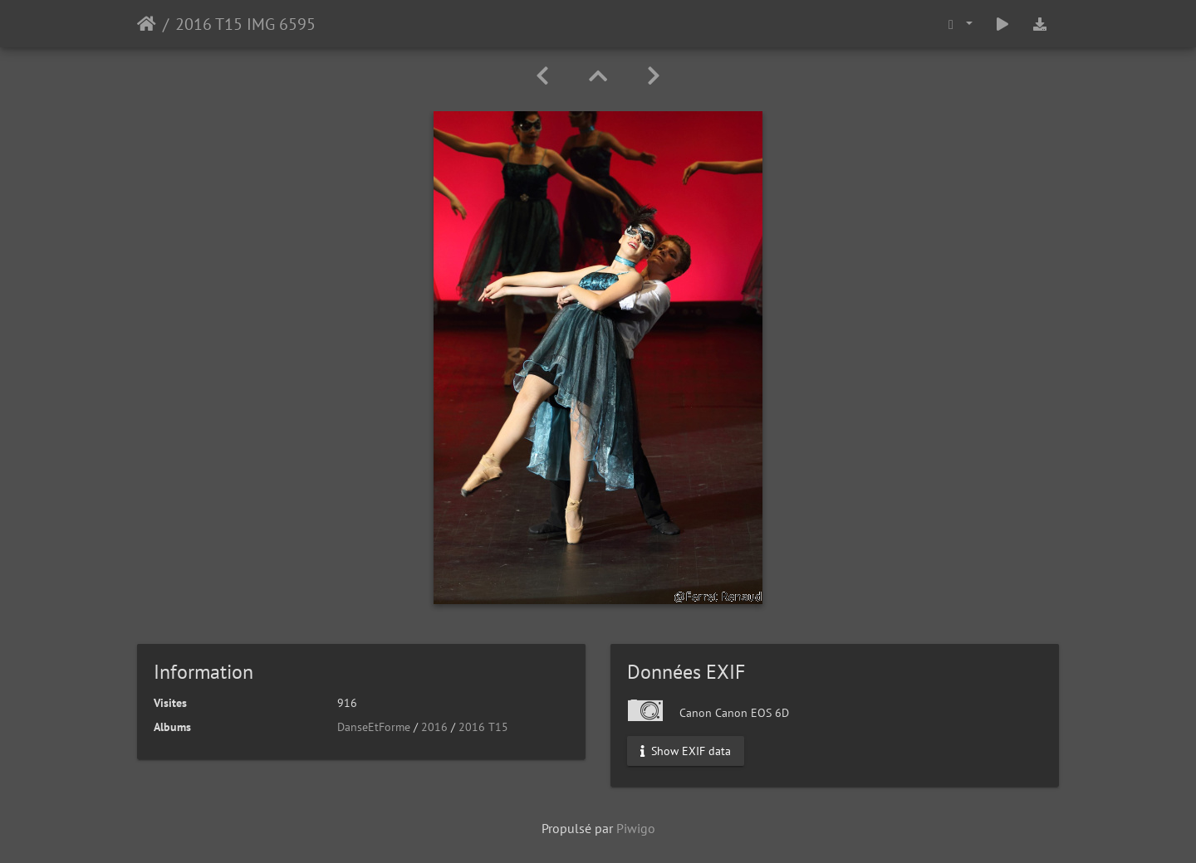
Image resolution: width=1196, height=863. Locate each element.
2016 (434, 726)
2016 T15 (483, 726)
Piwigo (635, 828)
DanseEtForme (373, 726)
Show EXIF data (685, 751)
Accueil (146, 24)
